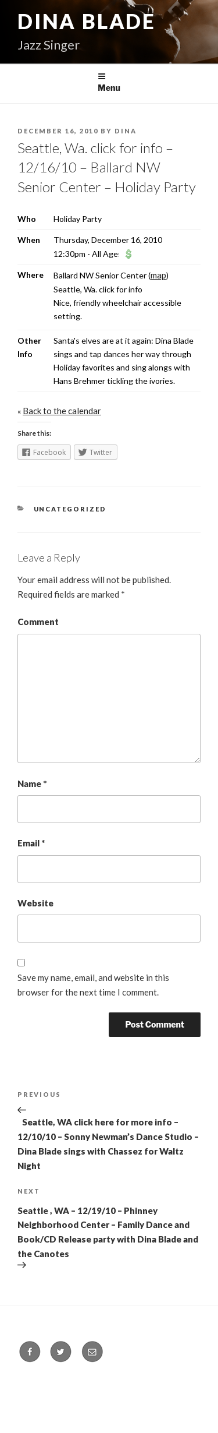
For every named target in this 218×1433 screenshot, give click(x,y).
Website (35, 903)
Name (32, 783)
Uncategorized (70, 509)
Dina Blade (86, 21)
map (158, 275)
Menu (109, 82)
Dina (126, 131)
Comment (38, 621)
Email (31, 843)
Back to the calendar (62, 410)
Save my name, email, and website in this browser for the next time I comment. (93, 984)
